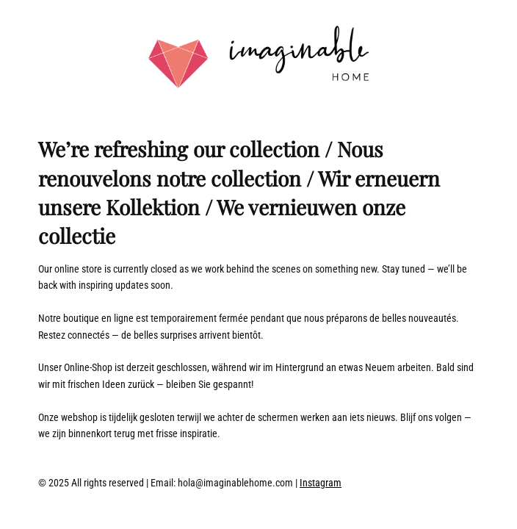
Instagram (320, 483)
